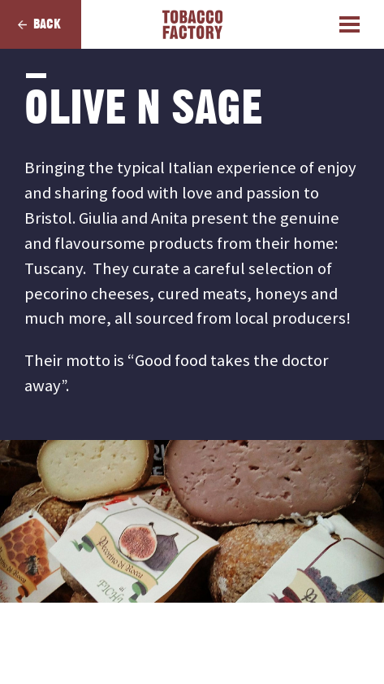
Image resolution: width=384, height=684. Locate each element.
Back (47, 24)
